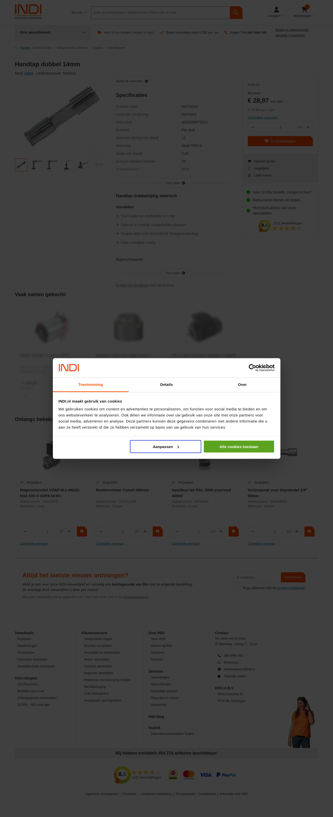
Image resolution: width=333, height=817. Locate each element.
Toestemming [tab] (90, 384)
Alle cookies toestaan (238, 446)
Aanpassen (166, 446)
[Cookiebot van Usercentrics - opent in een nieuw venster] (252, 368)
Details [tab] (166, 384)
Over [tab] (242, 384)
